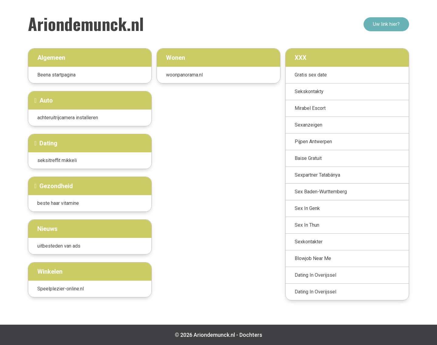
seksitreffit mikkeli (57, 160)
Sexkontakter (309, 242)
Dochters (250, 335)
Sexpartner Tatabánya (317, 175)
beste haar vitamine (58, 203)
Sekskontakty (309, 91)
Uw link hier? (386, 24)
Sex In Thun (307, 225)
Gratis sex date (311, 75)
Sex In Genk (307, 208)
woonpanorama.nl (184, 75)
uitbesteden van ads (58, 246)
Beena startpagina (56, 75)
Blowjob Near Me (313, 258)
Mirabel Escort (310, 108)
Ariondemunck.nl (86, 23)
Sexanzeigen (308, 125)
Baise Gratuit (308, 158)
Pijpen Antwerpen (313, 141)
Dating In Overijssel (315, 275)
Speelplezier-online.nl (60, 289)
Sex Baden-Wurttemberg (321, 191)
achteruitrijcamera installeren (67, 117)
